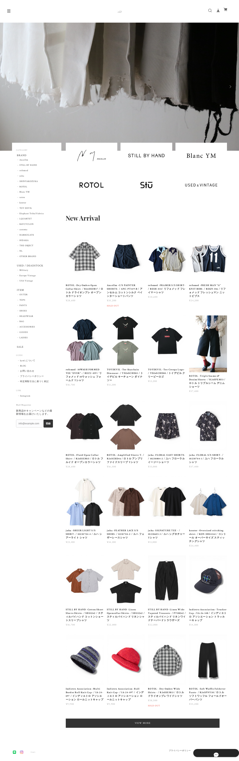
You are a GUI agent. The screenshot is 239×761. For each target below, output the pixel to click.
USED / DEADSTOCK (30, 266)
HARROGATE (26, 235)
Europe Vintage (27, 277)
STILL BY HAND (28, 166)
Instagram (25, 399)
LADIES (23, 340)
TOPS (22, 302)
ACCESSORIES (27, 329)
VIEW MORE (146, 723)
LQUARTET (25, 219)
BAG (21, 324)
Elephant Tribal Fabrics (31, 214)
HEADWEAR (26, 319)
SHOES (23, 313)
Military (23, 272)
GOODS (23, 335)
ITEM (19, 292)
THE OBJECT (26, 246)
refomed (23, 171)
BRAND (21, 155)
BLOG (23, 369)
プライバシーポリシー (32, 379)
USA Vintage (26, 282)
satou (22, 198)
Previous (9, 87)
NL (21, 252)
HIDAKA (24, 241)
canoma (23, 230)
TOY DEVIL (25, 209)
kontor (22, 203)
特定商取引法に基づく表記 (34, 385)
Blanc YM (24, 193)
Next (230, 87)
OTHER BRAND (27, 257)
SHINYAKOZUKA (28, 182)
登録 (48, 427)
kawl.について (27, 364)
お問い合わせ (27, 374)
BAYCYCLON (26, 225)
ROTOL (23, 187)
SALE (19, 350)
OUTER (23, 297)
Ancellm (23, 160)
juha (21, 177)
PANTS (23, 308)
